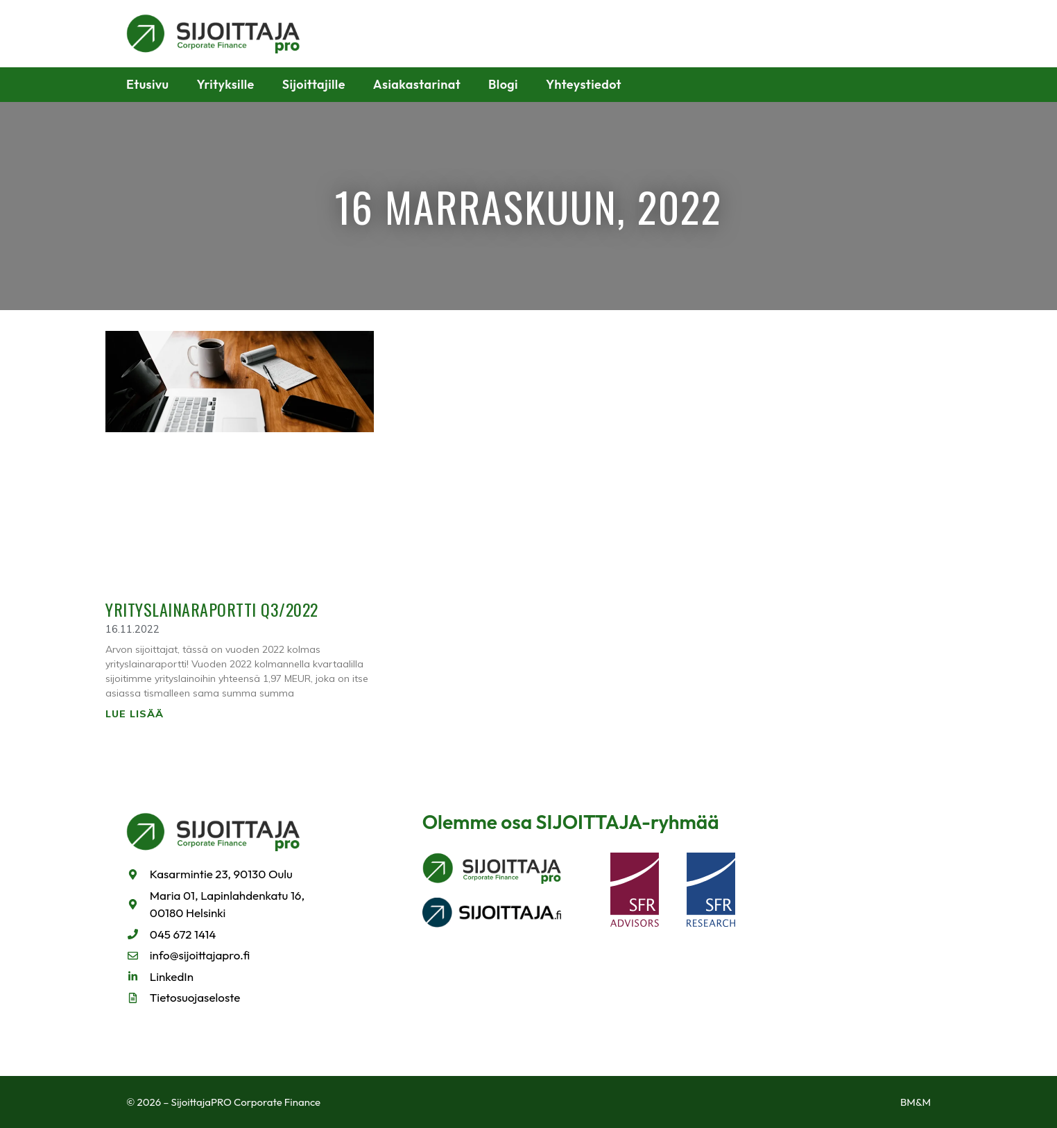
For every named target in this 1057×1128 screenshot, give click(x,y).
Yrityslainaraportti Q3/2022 (211, 609)
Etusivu (147, 84)
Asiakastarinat (417, 84)
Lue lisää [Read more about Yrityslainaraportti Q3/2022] (134, 714)
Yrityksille (226, 84)
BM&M (915, 1102)
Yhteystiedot (583, 84)
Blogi (503, 84)
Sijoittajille (313, 84)
